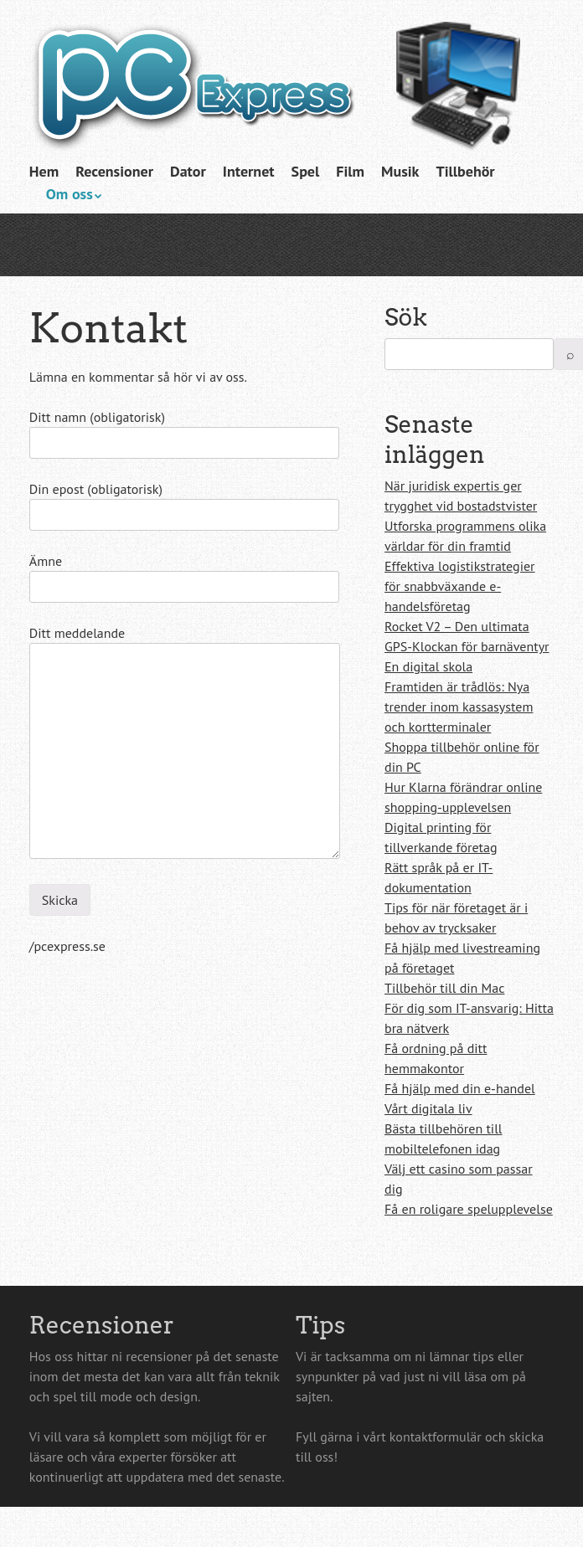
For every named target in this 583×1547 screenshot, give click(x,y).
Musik (400, 171)
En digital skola (428, 666)
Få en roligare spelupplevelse (468, 1208)
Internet (249, 171)
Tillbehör (465, 171)
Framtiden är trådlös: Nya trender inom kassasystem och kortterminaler (458, 706)
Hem (44, 171)
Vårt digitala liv (428, 1108)
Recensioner (114, 171)
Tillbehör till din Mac (444, 987)
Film (350, 171)
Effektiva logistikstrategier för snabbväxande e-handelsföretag (459, 586)
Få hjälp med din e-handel (459, 1088)
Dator (188, 171)
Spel (306, 171)
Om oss (69, 193)
